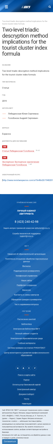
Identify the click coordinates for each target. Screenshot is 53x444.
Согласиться (10, 441)
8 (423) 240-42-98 (26, 221)
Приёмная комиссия (26, 202)
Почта (26, 399)
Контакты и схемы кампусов (26, 295)
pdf (4, 147)
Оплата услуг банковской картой (26, 384)
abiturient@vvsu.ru (42, 228)
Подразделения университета (27, 271)
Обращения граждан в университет (26, 299)
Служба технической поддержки (26, 233)
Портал (26, 380)
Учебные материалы (26, 343)
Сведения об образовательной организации (26, 254)
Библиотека (26, 324)
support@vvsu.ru (26, 236)
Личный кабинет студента (26, 333)
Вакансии (26, 290)
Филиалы (26, 266)
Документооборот (26, 394)
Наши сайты (26, 280)
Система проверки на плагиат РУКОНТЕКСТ (26, 348)
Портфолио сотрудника (26, 285)
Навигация (26, 404)
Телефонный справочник (26, 276)
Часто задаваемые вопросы (26, 304)
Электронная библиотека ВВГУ (26, 329)
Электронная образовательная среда (26, 338)
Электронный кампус (26, 389)
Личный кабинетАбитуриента (26, 212)
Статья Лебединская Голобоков (18, 151)
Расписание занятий (26, 319)
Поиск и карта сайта (26, 375)
